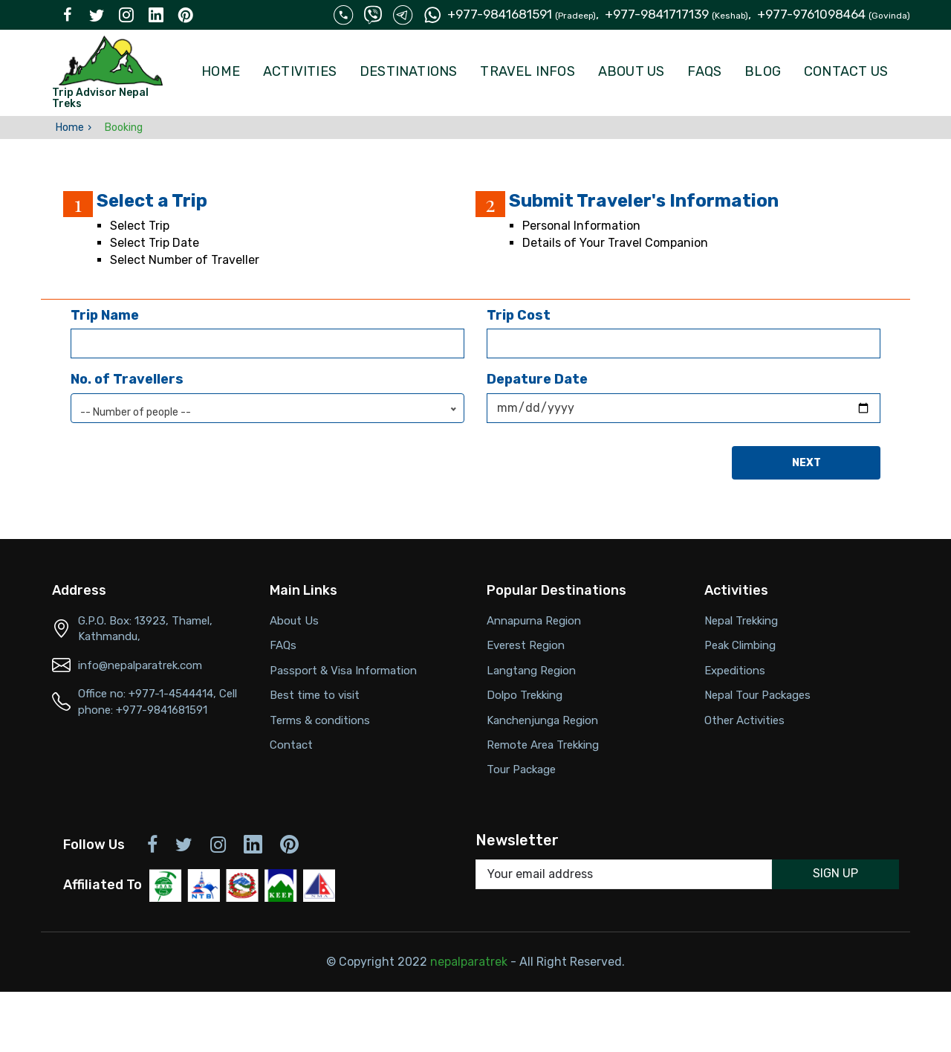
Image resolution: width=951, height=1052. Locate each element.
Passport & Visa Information (343, 670)
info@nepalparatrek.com (140, 665)
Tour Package (521, 769)
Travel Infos (527, 71)
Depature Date (537, 379)
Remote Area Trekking (543, 745)
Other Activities (744, 720)
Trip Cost (519, 315)
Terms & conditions (320, 720)
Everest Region (526, 645)
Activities (300, 71)
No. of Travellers (127, 379)
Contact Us (846, 71)
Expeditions (734, 670)
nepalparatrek (468, 962)
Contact (291, 745)
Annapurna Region (534, 620)
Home (220, 71)
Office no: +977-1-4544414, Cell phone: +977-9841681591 (157, 701)
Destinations (408, 71)
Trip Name (105, 315)
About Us (631, 71)
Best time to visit (315, 695)
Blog (762, 71)
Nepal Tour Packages (757, 695)
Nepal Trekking (741, 620)
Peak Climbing (740, 645)
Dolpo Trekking (524, 695)
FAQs (704, 71)
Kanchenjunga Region (542, 720)
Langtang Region (531, 670)
